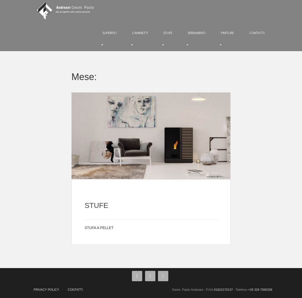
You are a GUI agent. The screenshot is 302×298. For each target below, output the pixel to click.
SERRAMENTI (196, 33)
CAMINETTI (140, 33)
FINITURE (227, 33)
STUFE (167, 33)
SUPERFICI (109, 33)
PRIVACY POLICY (46, 290)
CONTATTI (257, 33)
